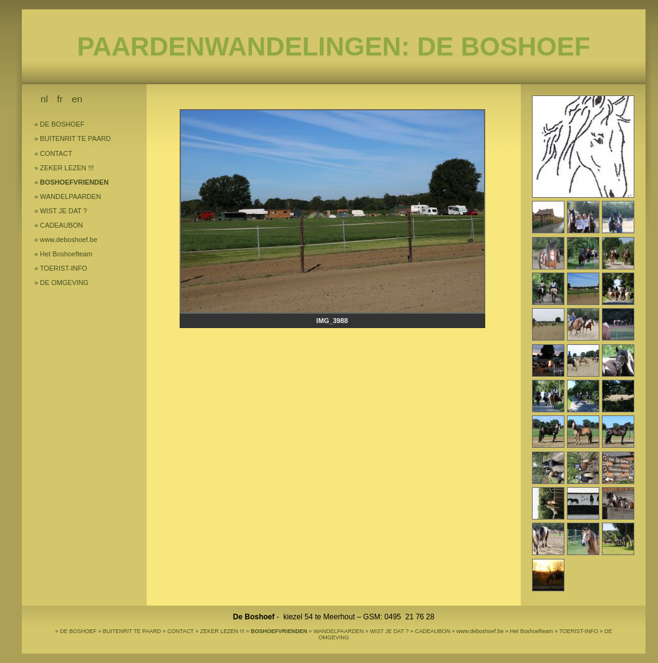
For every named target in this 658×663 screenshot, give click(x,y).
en (77, 99)
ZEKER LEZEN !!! (67, 168)
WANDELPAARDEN (70, 196)
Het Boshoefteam (66, 254)
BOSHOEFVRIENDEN (74, 182)
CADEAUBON (61, 225)
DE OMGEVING (64, 282)
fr (59, 99)
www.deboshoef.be (68, 239)
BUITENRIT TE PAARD (75, 138)
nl (44, 99)
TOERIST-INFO (63, 268)
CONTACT (56, 153)
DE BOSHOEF (62, 124)
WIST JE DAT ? (63, 211)
